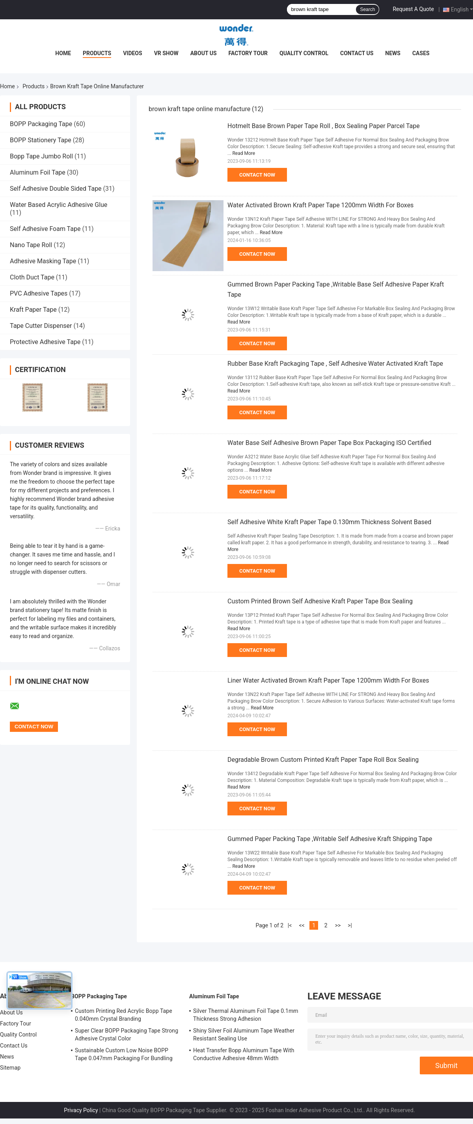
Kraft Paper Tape (33, 309)
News (392, 53)
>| (350, 925)
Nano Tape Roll (31, 245)
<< (301, 925)
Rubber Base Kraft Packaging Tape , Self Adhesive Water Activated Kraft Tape (335, 363)
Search (367, 9)
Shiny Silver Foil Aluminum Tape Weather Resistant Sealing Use (243, 1034)
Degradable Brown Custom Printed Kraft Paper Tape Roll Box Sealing (323, 759)
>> (338, 925)
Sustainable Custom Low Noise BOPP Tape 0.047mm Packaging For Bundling (124, 1054)
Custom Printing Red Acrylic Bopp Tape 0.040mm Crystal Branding (123, 1015)
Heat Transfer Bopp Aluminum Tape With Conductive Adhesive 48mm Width (243, 1054)
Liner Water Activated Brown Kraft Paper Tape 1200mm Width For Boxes (328, 680)
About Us (203, 53)
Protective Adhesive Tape (45, 342)
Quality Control (303, 53)
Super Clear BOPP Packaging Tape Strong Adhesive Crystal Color (126, 1034)
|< (290, 925)
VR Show (166, 53)
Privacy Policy (81, 1110)
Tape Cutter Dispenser (41, 325)
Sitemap (10, 1067)
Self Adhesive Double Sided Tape (56, 188)
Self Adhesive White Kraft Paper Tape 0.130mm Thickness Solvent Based (329, 522)
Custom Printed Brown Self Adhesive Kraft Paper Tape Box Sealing (320, 601)
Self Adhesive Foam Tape (45, 229)
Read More (243, 153)
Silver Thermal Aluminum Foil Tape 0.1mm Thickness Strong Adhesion (245, 1015)
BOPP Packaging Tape (41, 124)
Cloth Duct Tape (32, 277)
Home (63, 53)
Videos (132, 53)
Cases (421, 53)
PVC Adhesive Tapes (38, 293)
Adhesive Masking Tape (43, 261)
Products (97, 53)
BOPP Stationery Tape (40, 140)
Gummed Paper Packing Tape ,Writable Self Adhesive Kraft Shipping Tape (329, 839)
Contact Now (257, 175)
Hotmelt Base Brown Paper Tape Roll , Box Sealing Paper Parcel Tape (323, 126)
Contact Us (356, 53)
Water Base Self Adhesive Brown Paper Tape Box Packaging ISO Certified (329, 443)
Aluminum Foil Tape (37, 172)
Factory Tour (248, 53)
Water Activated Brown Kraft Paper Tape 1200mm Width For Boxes (320, 205)
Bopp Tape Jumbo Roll (41, 156)
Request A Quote (413, 9)
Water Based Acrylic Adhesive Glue (58, 204)
